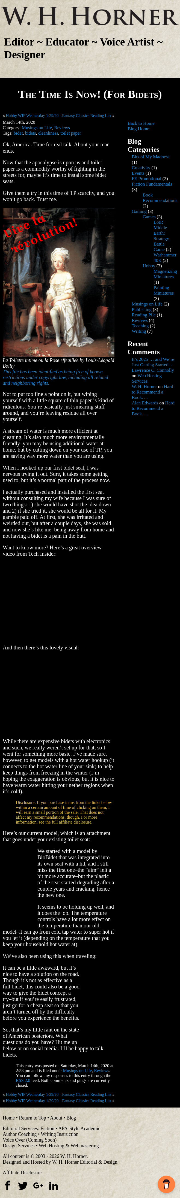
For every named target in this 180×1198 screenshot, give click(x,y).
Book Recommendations (160, 197)
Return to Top (32, 1118)
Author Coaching (20, 1134)
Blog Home (138, 128)
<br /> (19, 886)
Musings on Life (37, 127)
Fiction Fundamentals (152, 184)
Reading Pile (143, 314)
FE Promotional (146, 178)
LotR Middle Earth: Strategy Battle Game (161, 236)
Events (138, 173)
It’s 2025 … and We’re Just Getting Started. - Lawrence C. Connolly (153, 365)
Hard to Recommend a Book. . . (152, 392)
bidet (18, 133)
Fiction (47, 1128)
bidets (30, 133)
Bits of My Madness (150, 156)
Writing (139, 331)
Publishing (142, 309)
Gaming (139, 211)
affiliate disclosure (75, 822)
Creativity (141, 167)
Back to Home (141, 123)
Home (9, 1118)
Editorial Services (20, 1128)
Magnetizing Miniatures (165, 274)
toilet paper (70, 133)
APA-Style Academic (79, 1128)
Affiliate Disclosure (22, 1172)
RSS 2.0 (23, 1080)
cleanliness (48, 133)
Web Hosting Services (147, 378)
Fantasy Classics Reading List (86, 115)
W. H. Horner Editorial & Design (84, 1162)
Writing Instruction (59, 1134)
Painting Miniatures (164, 290)
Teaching (140, 325)
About (56, 1118)
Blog (71, 1118)
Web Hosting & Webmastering (69, 1145)
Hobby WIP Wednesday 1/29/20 (32, 115)
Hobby (149, 265)
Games (149, 216)
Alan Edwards (145, 403)
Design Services (18, 1145)
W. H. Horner (144, 386)
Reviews (62, 127)
